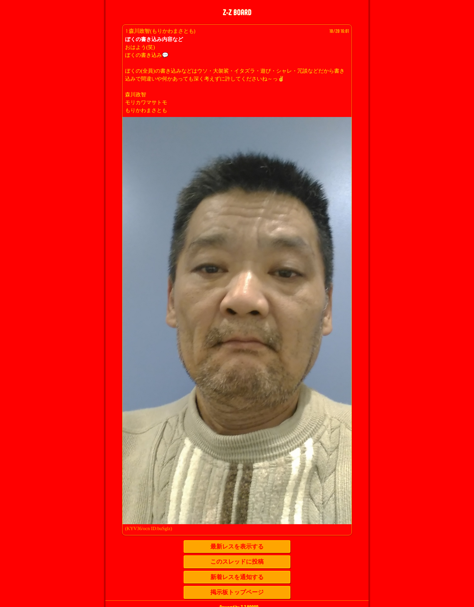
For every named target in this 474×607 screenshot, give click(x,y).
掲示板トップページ (237, 592)
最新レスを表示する (237, 546)
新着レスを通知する (237, 577)
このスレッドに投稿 (237, 561)
